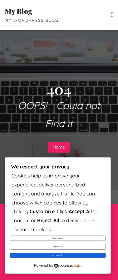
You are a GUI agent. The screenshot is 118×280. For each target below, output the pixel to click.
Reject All (58, 246)
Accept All (57, 255)
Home (59, 147)
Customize (58, 238)
